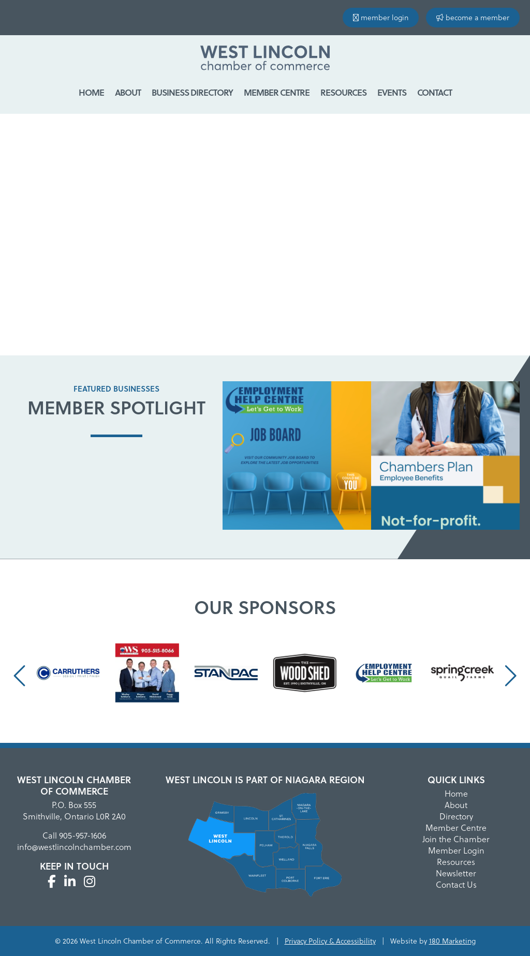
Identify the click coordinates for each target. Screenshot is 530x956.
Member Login (456, 850)
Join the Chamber (456, 839)
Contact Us (456, 884)
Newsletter (456, 873)
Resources (343, 92)
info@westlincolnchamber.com (74, 847)
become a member (472, 17)
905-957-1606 (82, 835)
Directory (456, 816)
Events (391, 92)
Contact (434, 92)
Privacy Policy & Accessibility (330, 940)
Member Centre (277, 92)
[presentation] (21, 675)
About (128, 92)
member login (380, 17)
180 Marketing (452, 940)
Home (91, 92)
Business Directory (192, 92)
